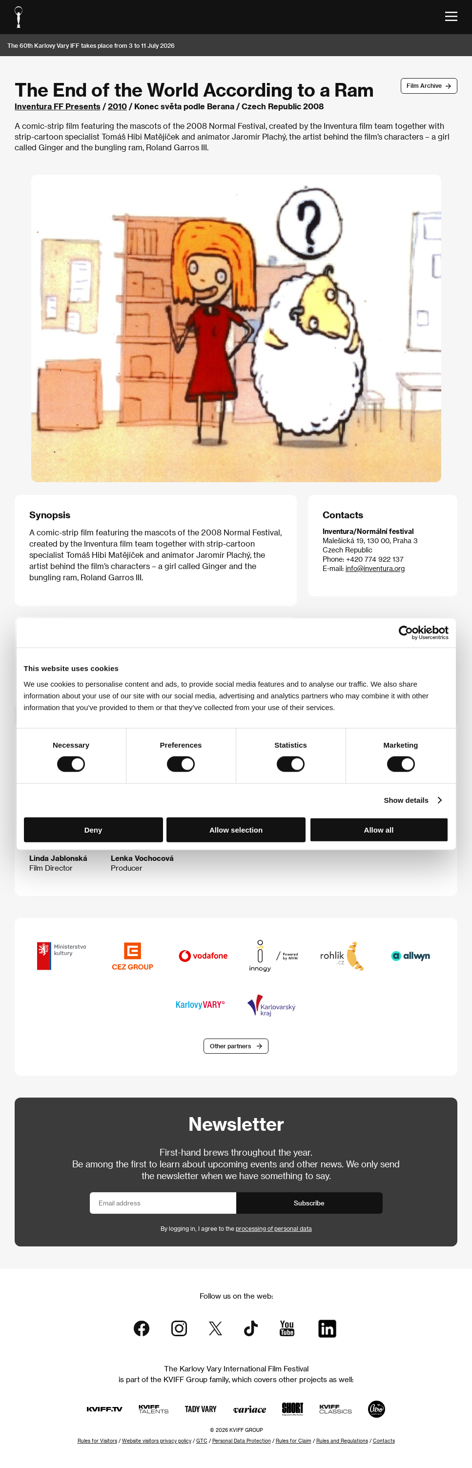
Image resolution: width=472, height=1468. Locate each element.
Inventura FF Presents (58, 106)
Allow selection (236, 829)
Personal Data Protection (241, 1441)
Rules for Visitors (97, 1441)
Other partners (230, 1045)
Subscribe (309, 1202)
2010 (117, 106)
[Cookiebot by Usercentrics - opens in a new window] (406, 633)
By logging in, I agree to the (236, 1228)
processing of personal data (274, 1228)
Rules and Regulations (342, 1441)
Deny (93, 829)
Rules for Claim (293, 1441)
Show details (406, 800)
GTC (201, 1441)
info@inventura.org (375, 568)
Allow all (379, 829)
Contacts (384, 1441)
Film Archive (424, 85)
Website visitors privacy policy (156, 1441)
